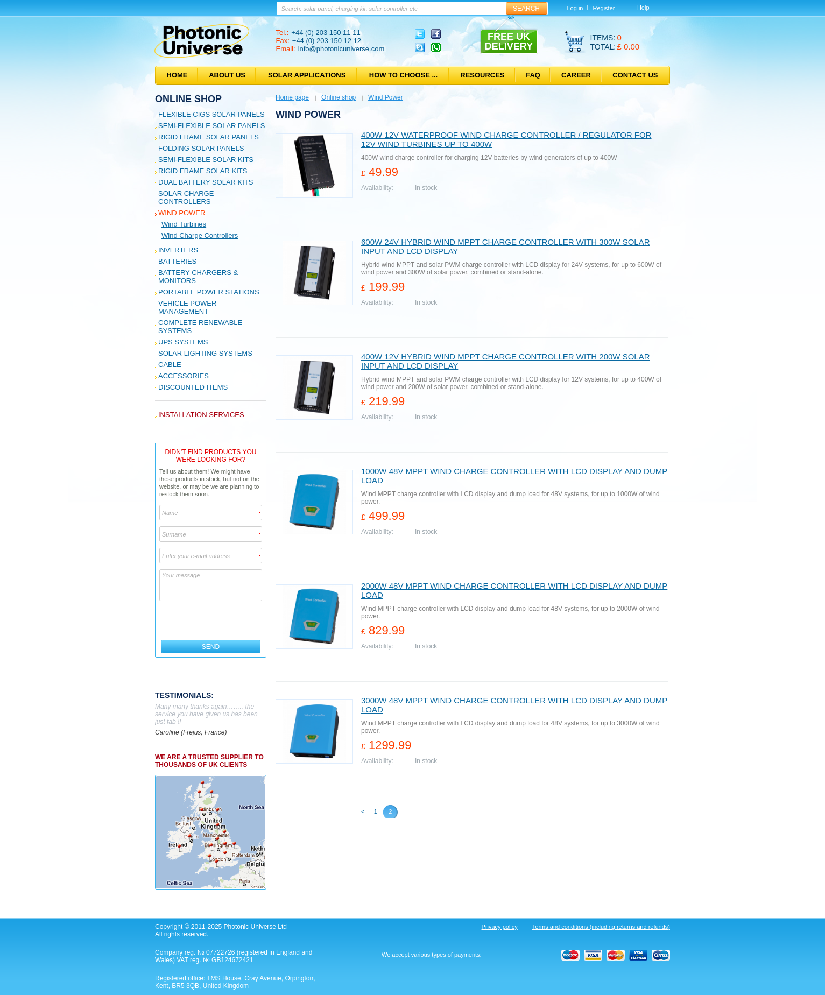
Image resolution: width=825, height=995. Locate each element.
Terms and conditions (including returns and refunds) (601, 926)
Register (604, 8)
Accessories (183, 376)
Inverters (178, 250)
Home (177, 75)
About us (227, 75)
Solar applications (306, 75)
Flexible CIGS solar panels (211, 114)
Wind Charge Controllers (199, 235)
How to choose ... (403, 75)
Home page (292, 97)
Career (576, 75)
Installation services (201, 415)
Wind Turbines (183, 224)
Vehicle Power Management (187, 307)
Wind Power (181, 213)
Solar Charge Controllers (186, 197)
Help (643, 7)
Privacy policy (500, 926)
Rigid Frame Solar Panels (208, 137)
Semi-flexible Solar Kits (205, 160)
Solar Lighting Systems (205, 353)
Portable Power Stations (208, 292)
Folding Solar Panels (201, 148)
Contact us (635, 75)
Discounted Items (193, 387)
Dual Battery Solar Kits (205, 182)
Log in (575, 8)
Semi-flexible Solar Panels (211, 126)
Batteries (177, 261)
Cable (169, 365)
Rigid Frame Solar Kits (202, 171)
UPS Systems (183, 342)
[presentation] (211, 620)
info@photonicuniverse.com (341, 49)
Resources (482, 75)
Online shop (188, 99)
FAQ (533, 75)
